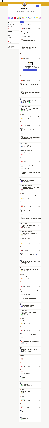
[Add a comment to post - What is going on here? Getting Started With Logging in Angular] (24, 176)
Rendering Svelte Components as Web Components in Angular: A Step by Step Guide (30, 188)
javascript (25, 41)
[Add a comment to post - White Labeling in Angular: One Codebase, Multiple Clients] (23, 58)
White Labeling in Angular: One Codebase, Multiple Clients (30, 55)
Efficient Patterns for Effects (26, 145)
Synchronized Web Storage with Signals (29, 25)
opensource (27, 117)
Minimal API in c (24, 357)
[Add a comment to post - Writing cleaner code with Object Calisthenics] (23, 337)
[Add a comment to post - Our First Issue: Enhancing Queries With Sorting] (23, 118)
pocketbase (30, 117)
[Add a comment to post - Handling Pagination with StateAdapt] (24, 154)
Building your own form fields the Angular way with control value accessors (30, 262)
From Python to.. (24, 377)
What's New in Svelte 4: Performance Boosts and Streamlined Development (30, 203)
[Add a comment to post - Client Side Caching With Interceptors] (24, 161)
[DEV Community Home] (2, 1)
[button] (9, 18)
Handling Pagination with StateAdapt (28, 152)
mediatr (30, 48)
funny (27, 419)
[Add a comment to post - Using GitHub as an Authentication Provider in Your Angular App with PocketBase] (24, 141)
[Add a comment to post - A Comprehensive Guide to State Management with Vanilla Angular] (23, 96)
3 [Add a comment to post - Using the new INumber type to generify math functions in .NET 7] (28, 294)
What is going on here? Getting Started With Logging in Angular (30, 173)
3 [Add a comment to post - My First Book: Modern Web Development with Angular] (28, 133)
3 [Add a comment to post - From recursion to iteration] (28, 366)
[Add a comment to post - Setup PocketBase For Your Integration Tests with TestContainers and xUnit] (23, 111)
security (22, 277)
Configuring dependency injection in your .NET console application (29, 321)
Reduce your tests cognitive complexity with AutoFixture (29, 313)
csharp (23, 48)
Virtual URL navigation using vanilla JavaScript (29, 269)
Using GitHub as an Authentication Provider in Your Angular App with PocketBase (30, 138)
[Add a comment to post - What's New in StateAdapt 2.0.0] (24, 168)
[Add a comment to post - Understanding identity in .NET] (24, 278)
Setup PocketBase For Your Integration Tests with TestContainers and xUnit (30, 109)
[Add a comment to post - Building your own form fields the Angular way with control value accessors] (23, 265)
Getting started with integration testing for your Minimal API (30, 241)
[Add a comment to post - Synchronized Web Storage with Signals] (24, 28)
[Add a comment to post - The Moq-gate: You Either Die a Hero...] (24, 183)
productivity (25, 234)
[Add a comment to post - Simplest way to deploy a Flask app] (23, 373)
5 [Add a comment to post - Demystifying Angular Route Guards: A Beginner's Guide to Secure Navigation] (28, 214)
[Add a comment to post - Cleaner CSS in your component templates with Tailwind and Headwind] (23, 286)
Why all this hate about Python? (27, 404)
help (22, 358)
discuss (22, 378)
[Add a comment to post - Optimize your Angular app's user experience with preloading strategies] (24, 36)
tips (24, 378)
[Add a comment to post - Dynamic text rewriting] (23, 393)
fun (31, 385)
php (27, 412)
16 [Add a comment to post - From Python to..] (28, 380)
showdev (22, 343)
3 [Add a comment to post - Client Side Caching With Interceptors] (28, 161)
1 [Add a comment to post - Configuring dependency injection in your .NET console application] (28, 323)
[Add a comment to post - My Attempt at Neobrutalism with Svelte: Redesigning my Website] (24, 104)
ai (25, 242)
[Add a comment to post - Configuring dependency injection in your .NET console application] (23, 323)
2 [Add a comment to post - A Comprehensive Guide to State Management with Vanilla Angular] (28, 96)
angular (23, 41)
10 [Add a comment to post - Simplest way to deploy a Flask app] (28, 373)
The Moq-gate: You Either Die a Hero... (28, 180)
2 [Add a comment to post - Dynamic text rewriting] (28, 393)
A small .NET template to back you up (28, 247)
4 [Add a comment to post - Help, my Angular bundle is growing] (28, 43)
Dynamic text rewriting (25, 391)
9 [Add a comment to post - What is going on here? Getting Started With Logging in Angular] (28, 176)
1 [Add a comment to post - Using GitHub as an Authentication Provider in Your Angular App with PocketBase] (28, 141)
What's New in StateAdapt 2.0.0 (27, 165)
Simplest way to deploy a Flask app (27, 370)
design (30, 102)
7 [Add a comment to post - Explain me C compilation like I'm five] (28, 400)
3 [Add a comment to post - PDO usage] (27, 414)
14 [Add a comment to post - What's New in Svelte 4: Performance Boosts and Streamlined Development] (29, 206)
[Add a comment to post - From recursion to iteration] (23, 366)
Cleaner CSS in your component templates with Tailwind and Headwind (30, 283)
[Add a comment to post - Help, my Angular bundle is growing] (24, 43)
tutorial (28, 41)
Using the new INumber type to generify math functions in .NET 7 (29, 291)
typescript (25, 94)
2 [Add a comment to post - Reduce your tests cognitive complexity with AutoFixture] (28, 315)
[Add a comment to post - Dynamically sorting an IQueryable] (23, 308)
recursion (24, 365)
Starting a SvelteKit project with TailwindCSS (29, 327)
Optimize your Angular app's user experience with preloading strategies (31, 33)
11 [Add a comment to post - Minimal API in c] (28, 359)
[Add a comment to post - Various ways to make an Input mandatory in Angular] (24, 221)
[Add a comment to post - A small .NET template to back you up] (23, 250)
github (28, 139)
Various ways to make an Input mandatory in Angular (31, 218)
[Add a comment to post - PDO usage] (23, 414)
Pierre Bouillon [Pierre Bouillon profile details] (23, 24)
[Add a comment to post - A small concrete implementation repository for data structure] (23, 353)
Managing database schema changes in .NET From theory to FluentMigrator (30, 77)
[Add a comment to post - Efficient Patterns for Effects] (24, 148)
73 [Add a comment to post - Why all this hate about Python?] (27, 407)
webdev (30, 41)
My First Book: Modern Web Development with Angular (29, 130)
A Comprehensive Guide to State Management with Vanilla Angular (30, 93)
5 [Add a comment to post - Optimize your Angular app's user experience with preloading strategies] (29, 36)
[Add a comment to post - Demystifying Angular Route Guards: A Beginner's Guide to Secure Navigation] (24, 214)
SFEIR (26, 310)
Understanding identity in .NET (26, 276)
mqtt (27, 343)
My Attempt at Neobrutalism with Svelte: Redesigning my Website (28, 101)
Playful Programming (27, 106)
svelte (25, 102)
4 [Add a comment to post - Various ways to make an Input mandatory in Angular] (28, 221)
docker (29, 110)
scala (22, 365)
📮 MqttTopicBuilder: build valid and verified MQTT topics (30, 342)
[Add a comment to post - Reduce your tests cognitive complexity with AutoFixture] (23, 315)
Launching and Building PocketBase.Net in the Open (30, 122)
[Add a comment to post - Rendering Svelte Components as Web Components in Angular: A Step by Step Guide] (24, 190)
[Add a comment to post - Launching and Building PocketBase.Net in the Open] (23, 125)
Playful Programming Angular (29, 24)
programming (30, 174)
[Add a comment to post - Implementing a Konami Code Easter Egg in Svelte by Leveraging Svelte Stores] (23, 198)
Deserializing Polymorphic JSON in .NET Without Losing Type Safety (30, 85)
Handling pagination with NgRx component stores (30, 233)
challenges (25, 385)
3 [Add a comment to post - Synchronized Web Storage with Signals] (29, 28)
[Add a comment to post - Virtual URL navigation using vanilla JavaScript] (23, 271)
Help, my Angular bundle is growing (28, 40)
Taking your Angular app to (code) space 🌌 (29, 254)
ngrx (24, 227)
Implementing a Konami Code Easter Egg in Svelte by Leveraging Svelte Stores (31, 196)
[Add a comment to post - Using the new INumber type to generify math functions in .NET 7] (23, 294)
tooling (22, 234)
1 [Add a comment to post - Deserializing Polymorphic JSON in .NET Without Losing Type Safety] (28, 88)
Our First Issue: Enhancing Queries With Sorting (30, 116)
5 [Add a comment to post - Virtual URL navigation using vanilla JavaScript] (27, 271)
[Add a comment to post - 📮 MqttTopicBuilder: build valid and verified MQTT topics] (23, 345)
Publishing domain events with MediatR (29, 47)
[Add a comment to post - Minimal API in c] (23, 359)
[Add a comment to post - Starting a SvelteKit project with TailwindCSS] (23, 330)
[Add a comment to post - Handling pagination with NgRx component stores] (24, 235)
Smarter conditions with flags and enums (28, 298)
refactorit (30, 306)
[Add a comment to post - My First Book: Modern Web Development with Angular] (24, 133)
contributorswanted (29, 351)
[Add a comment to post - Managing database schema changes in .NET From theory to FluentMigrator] (23, 80)
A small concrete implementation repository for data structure (30, 350)
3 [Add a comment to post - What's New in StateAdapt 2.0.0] (28, 168)
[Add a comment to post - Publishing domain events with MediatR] (24, 50)
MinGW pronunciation (25, 418)
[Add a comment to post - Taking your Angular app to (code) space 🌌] (23, 257)
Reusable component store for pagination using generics (30, 226)
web (24, 392)
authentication (30, 139)
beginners (27, 153)
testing (27, 110)
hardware (27, 242)
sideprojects (22, 102)
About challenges (24, 384)
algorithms (27, 365)
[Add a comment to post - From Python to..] (23, 380)
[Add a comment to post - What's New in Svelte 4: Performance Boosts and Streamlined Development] (24, 206)
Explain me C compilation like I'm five (28, 398)
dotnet (25, 48)
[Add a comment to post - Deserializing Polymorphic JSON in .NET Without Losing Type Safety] (23, 88)
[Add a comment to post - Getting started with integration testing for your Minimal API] (23, 243)
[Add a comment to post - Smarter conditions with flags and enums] (24, 301)
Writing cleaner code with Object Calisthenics (29, 334)
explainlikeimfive (23, 399)
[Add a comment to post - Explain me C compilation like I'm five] (23, 400)
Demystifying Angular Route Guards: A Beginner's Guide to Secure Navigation (30, 211)
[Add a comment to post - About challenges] (23, 387)
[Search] (4, 1)
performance (22, 242)
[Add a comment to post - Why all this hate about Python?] (23, 407)
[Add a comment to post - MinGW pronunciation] (23, 421)
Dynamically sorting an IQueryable (27, 305)
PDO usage (23, 411)
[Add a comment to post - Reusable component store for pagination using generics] (23, 229)
